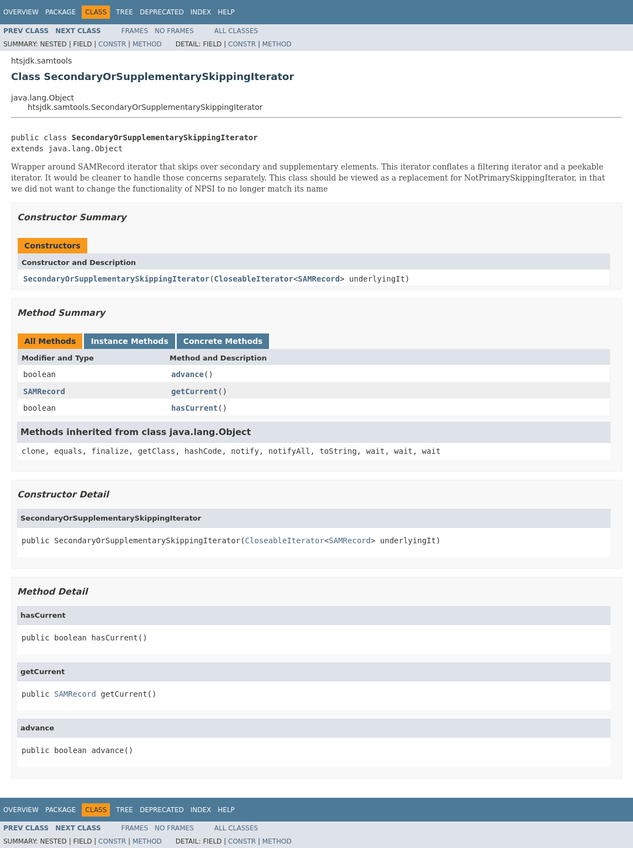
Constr (112, 44)
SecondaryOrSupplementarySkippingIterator (116, 278)
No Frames (174, 31)
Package (60, 12)
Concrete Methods (223, 341)
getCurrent (194, 391)
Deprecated (162, 12)
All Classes (236, 31)
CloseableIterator (253, 278)
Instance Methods (129, 341)
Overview (21, 12)
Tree (124, 12)
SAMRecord (319, 278)
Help (226, 12)
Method (147, 44)
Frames (135, 31)
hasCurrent (194, 408)
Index (201, 12)
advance (187, 374)
